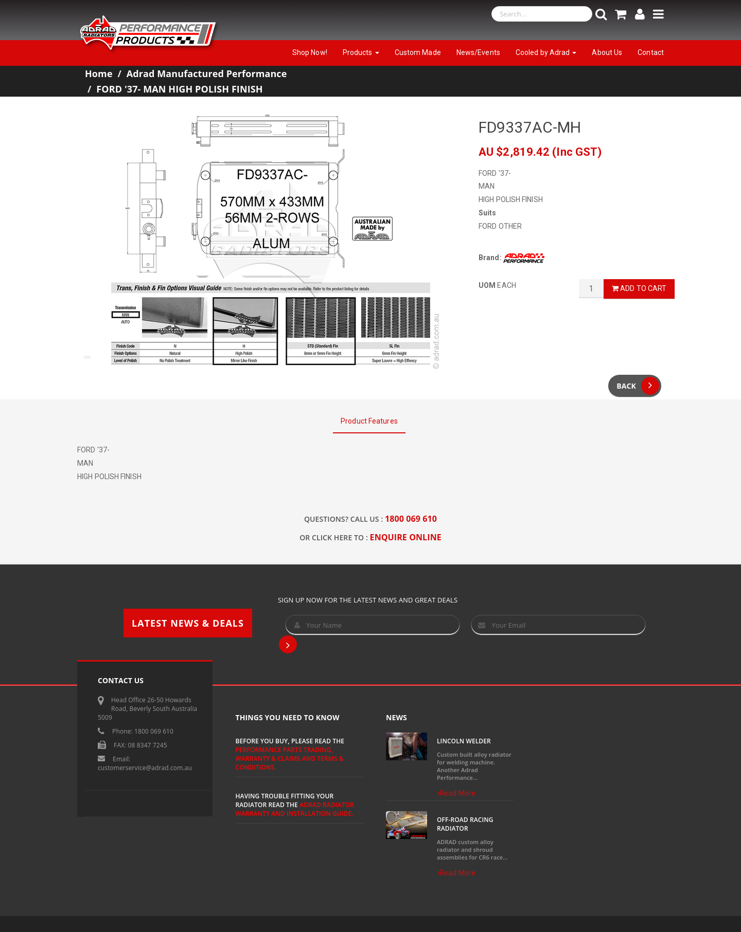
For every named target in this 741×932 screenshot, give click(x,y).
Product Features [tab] (369, 421)
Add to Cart (639, 288)
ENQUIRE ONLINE (406, 537)
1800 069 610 (411, 518)
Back (637, 386)
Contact (651, 52)
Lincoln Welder (464, 741)
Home (99, 73)
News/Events (478, 52)
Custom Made (418, 52)
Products (361, 52)
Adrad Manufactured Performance (207, 73)
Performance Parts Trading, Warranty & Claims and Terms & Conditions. (290, 758)
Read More (456, 793)
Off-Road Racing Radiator (465, 824)
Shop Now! (309, 52)
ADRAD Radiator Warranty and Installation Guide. (295, 809)
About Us (607, 52)
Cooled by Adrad (546, 52)
